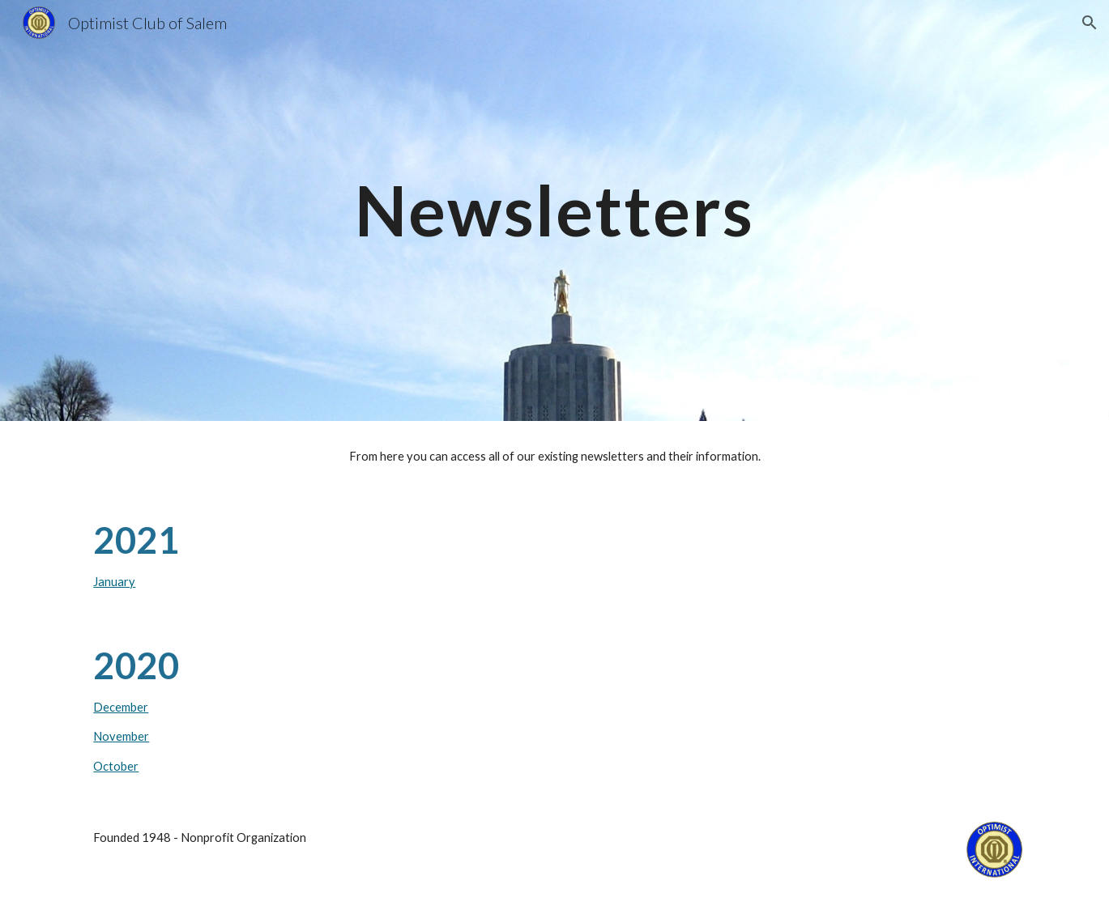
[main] (555, 210)
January (114, 582)
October (116, 766)
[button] (1089, 22)
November (121, 736)
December (120, 707)
